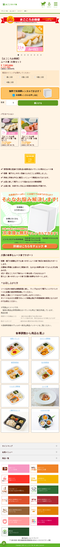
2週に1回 (24, 77)
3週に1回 (39, 77)
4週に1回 (9, 82)
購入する (38, 103)
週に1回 (8, 77)
